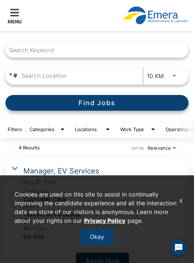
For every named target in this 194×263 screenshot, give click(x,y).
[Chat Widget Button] (179, 248)
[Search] (97, 103)
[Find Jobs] (97, 103)
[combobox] (93, 50)
